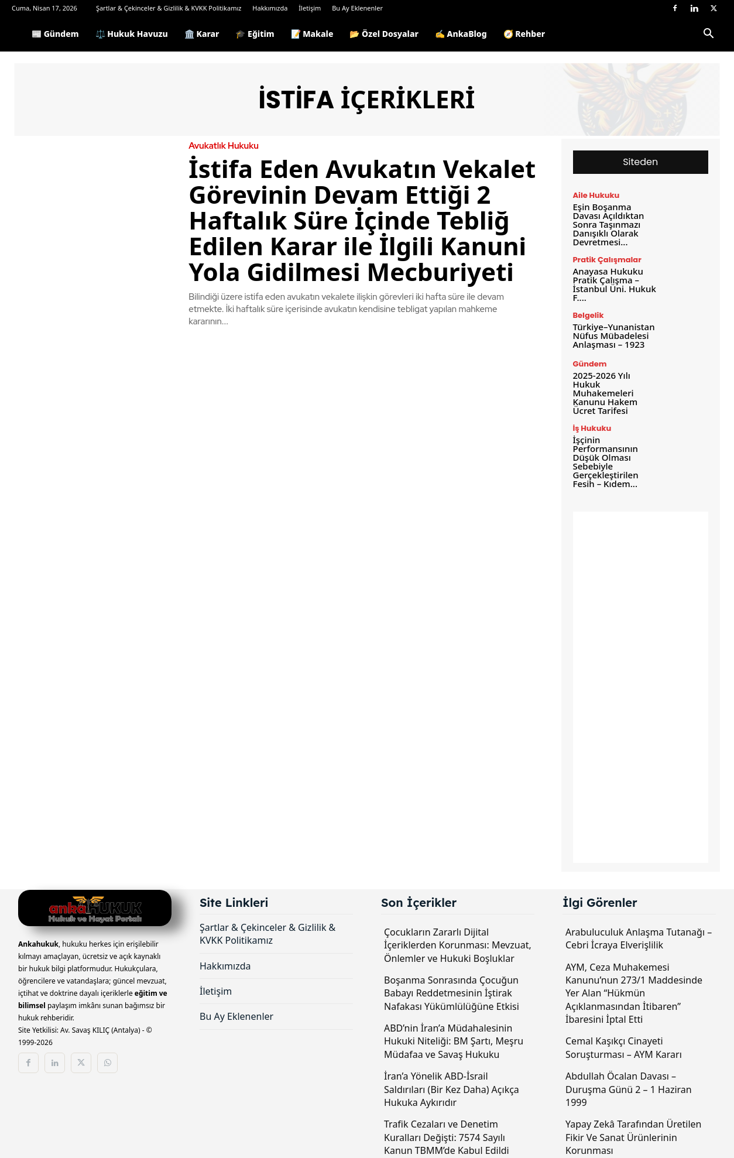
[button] (708, 35)
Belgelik (588, 315)
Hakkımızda (269, 8)
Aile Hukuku (596, 195)
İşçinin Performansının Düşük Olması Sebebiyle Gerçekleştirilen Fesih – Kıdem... (606, 461)
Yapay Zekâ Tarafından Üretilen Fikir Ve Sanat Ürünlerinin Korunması (633, 1137)
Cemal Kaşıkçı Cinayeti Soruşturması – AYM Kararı (623, 1047)
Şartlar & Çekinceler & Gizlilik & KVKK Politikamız (169, 8)
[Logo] (17, 34)
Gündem (590, 364)
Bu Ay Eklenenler (357, 8)
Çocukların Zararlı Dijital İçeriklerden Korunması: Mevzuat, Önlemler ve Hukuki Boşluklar (457, 945)
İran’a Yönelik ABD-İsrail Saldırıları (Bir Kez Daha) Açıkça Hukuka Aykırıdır (451, 1089)
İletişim (310, 8)
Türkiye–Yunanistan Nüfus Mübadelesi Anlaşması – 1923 (614, 335)
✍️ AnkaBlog (461, 33)
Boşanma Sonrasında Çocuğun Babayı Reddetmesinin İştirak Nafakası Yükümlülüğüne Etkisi (451, 993)
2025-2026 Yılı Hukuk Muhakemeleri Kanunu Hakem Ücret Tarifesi (605, 392)
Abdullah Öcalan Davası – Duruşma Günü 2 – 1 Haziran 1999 (628, 1089)
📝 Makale (312, 33)
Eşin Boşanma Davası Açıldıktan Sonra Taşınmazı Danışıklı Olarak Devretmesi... (608, 224)
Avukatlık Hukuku (223, 146)
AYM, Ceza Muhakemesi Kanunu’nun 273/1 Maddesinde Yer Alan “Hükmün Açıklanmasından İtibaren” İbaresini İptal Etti (633, 993)
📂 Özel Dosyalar (383, 33)
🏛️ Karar (201, 33)
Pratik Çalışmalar (607, 259)
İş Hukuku (592, 428)
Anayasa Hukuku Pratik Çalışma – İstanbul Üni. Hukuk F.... (614, 284)
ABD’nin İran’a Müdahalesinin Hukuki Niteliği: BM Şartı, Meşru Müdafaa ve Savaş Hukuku (453, 1041)
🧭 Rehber (524, 33)
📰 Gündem (55, 33)
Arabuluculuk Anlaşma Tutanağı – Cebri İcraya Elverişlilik (638, 938)
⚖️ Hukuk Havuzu (131, 33)
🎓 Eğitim (254, 33)
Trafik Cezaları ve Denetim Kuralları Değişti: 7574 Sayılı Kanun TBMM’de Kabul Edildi (446, 1137)
